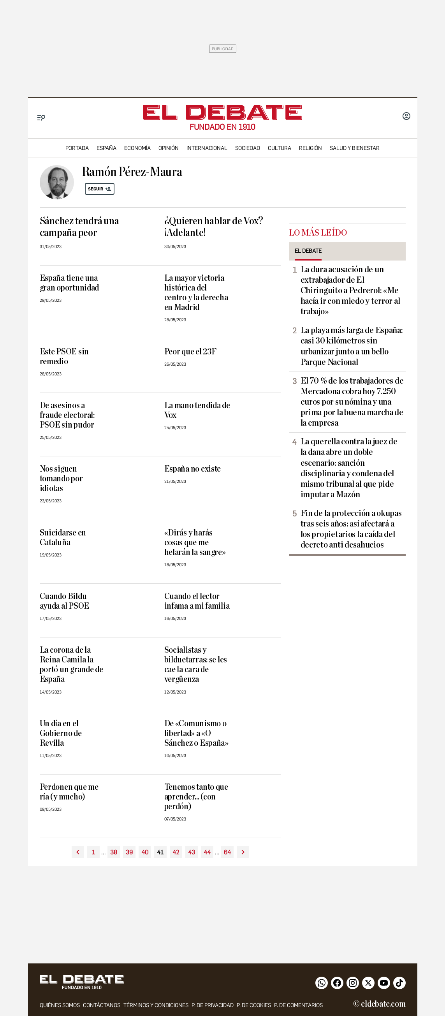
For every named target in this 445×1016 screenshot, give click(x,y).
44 (207, 852)
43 (191, 852)
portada (77, 148)
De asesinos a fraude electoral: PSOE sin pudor (67, 415)
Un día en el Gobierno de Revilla (61, 733)
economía (137, 148)
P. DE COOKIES (254, 1005)
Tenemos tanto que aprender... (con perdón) (196, 797)
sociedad (247, 148)
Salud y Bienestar (355, 148)
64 (227, 852)
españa (106, 148)
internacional (206, 148)
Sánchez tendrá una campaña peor (79, 227)
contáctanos (101, 1005)
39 (129, 852)
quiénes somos (60, 1005)
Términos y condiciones (155, 1005)
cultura (279, 148)
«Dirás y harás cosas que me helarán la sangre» (195, 542)
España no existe (192, 469)
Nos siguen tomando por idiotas (61, 479)
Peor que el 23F (190, 351)
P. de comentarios (298, 1005)
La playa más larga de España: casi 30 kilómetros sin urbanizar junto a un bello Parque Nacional (352, 346)
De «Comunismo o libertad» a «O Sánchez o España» (196, 733)
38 (113, 852)
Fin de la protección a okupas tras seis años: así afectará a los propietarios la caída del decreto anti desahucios (351, 529)
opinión (168, 148)
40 (144, 852)
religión (310, 148)
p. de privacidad (213, 1005)
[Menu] (41, 117)
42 (175, 852)
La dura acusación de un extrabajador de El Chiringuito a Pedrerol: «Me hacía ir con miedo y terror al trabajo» (350, 290)
